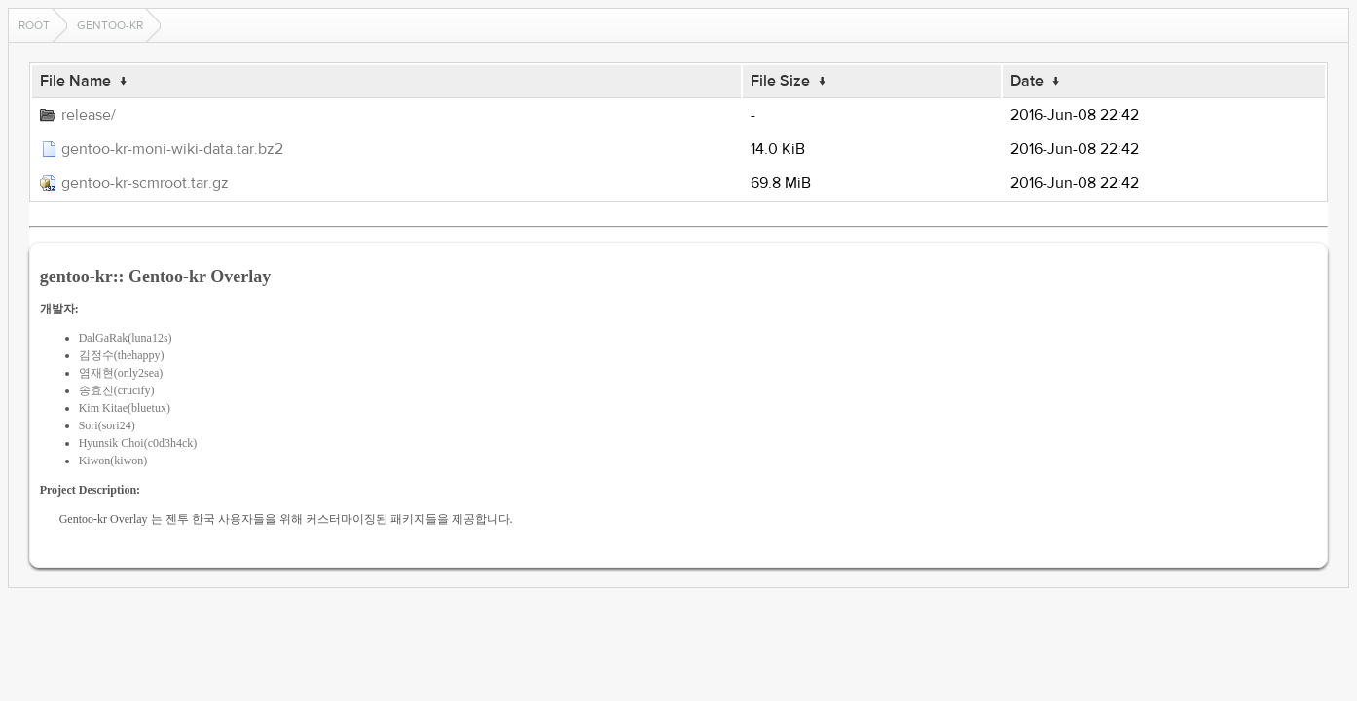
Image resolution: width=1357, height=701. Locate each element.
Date (1027, 81)
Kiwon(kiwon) (113, 460)
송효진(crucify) (117, 390)
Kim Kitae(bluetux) (124, 408)
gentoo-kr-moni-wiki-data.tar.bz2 (172, 149)
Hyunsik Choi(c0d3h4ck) (138, 443)
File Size (780, 81)
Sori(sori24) (107, 425)
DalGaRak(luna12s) (125, 338)
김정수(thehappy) (122, 355)
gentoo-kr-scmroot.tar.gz (145, 183)
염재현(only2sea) (121, 373)
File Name (75, 81)
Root (34, 25)
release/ (88, 115)
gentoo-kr (110, 25)
